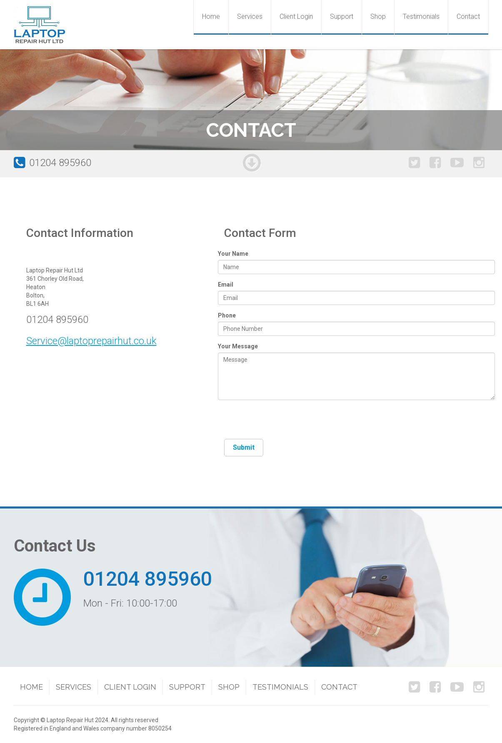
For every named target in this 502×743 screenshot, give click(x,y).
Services (249, 16)
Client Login (296, 16)
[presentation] (287, 422)
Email (225, 284)
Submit (244, 447)
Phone (227, 315)
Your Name (233, 253)
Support (341, 16)
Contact (468, 16)
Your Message (238, 346)
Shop (378, 16)
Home (211, 16)
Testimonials (421, 16)
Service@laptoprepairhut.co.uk (91, 341)
